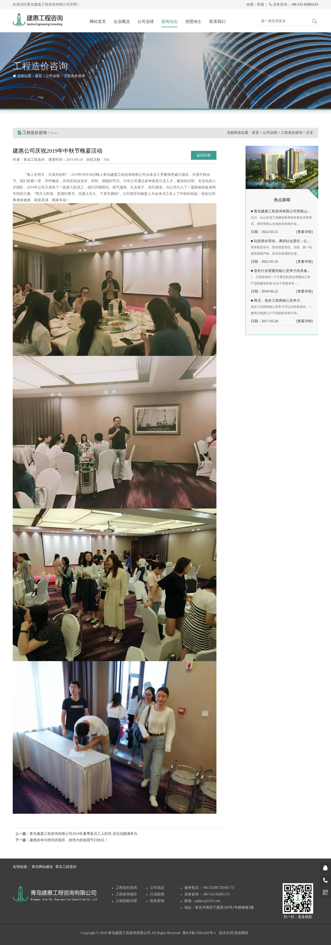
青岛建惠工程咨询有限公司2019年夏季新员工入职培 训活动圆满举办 (83, 834)
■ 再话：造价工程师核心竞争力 (275, 300)
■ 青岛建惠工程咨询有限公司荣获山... (280, 211)
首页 (38, 76)
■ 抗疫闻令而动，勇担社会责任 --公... (280, 241)
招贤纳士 (193, 21)
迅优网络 (241, 933)
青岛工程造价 (66, 867)
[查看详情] (304, 232)
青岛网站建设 (42, 867)
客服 (260, 4)
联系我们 (217, 21)
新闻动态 (169, 21)
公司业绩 (145, 21)
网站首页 (98, 21)
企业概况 (122, 21)
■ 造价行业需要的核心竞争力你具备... (280, 271)
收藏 (250, 4)
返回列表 (204, 155)
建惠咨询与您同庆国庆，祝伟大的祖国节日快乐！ (69, 840)
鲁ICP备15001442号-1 (199, 933)
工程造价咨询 (74, 76)
